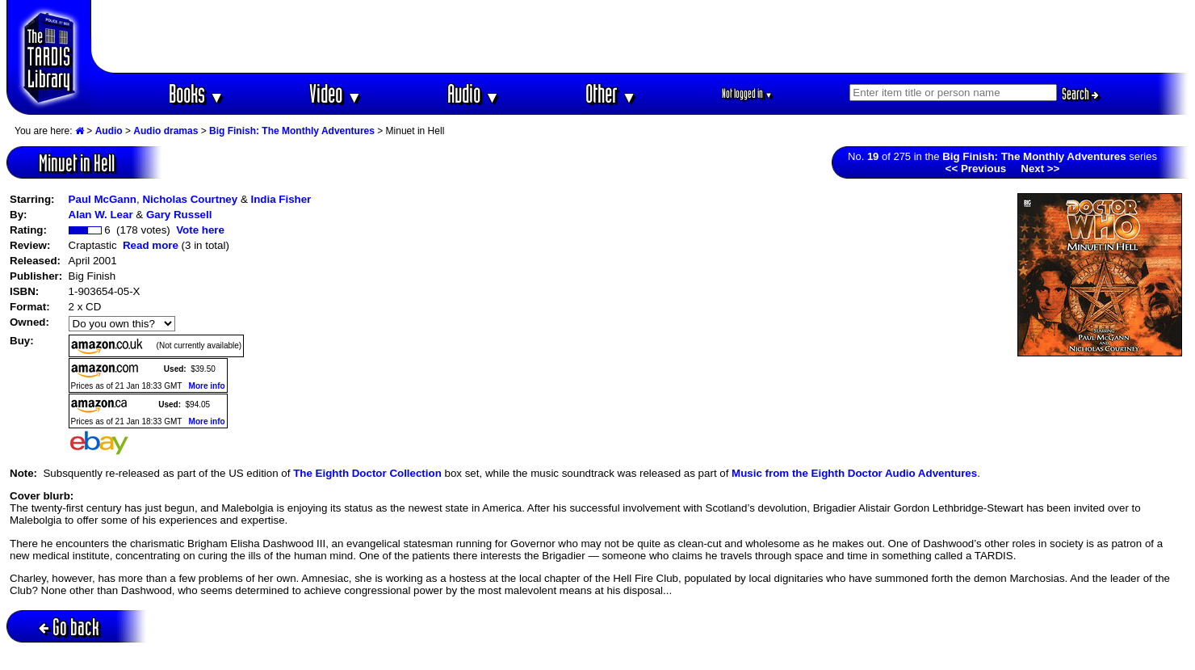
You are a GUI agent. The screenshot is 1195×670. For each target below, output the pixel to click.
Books (196, 93)
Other (611, 93)
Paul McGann (102, 199)
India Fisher (280, 199)
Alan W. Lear (101, 215)
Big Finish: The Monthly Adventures (292, 131)
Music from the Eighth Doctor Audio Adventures (854, 473)
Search (1080, 94)
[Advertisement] (640, 36)
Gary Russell (179, 215)
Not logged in (747, 93)
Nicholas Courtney (189, 199)
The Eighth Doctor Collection (367, 473)
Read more (150, 245)
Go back (69, 626)
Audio (473, 93)
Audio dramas (165, 131)
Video (335, 93)
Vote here (200, 230)
